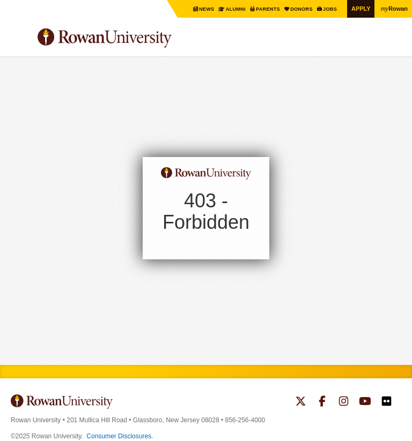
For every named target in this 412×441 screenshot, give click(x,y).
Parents (260, 9)
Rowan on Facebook (322, 402)
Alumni (225, 9)
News (195, 9)
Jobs (326, 9)
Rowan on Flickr (386, 402)
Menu (19, 39)
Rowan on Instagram (343, 402)
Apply (358, 8)
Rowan (393, 8)
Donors (296, 9)
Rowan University (131, 38)
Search (393, 42)
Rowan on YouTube (365, 402)
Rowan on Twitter (300, 402)
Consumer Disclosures (118, 436)
